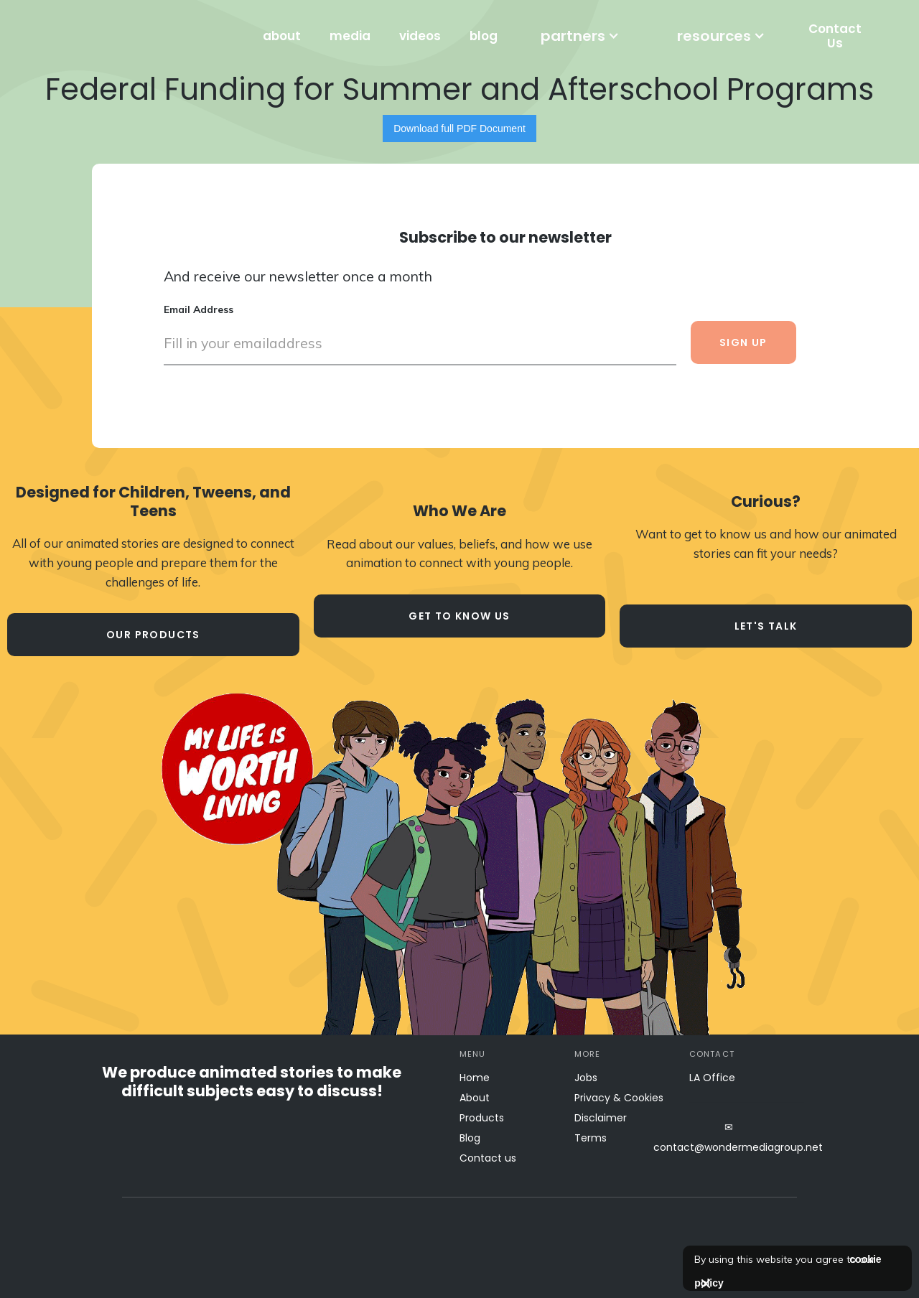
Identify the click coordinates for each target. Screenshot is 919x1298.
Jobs (585, 1077)
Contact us (488, 1158)
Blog (470, 1138)
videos (420, 36)
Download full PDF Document (459, 128)
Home (475, 1077)
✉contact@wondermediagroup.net (728, 1137)
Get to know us (459, 616)
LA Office (712, 1077)
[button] (580, 35)
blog (484, 36)
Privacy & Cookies (618, 1098)
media (350, 36)
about (282, 36)
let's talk (766, 626)
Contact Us (835, 36)
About (475, 1098)
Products (482, 1118)
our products (153, 634)
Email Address (198, 309)
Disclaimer (600, 1118)
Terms (590, 1138)
